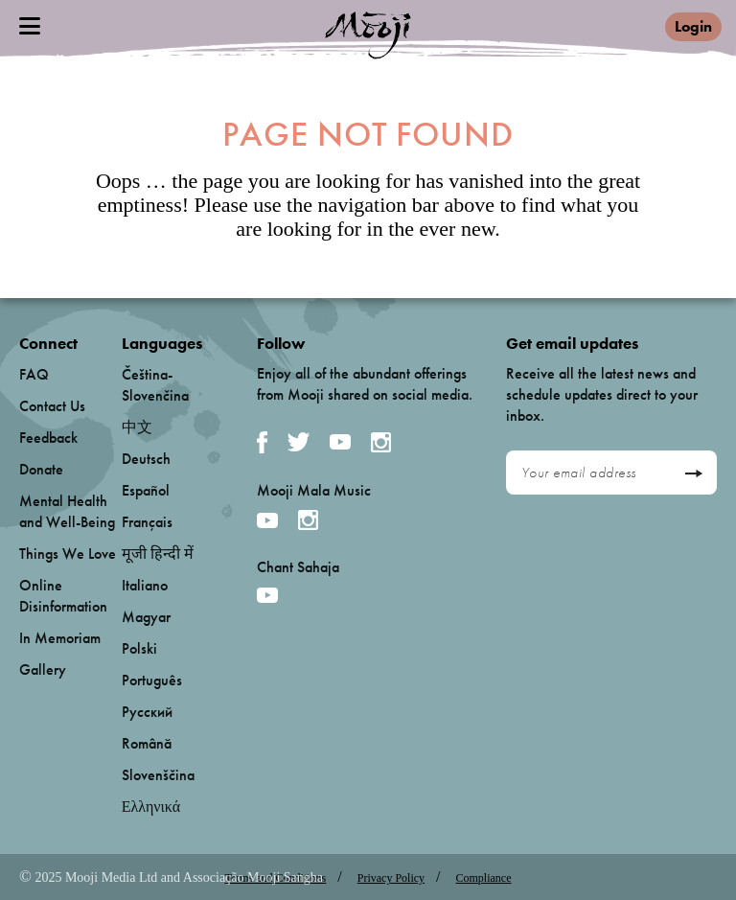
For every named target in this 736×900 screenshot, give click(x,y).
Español (146, 490)
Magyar (146, 617)
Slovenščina (158, 775)
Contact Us (52, 406)
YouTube (340, 442)
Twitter (299, 441)
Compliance (484, 878)
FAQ (34, 374)
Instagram (381, 442)
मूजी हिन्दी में (158, 553)
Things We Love (67, 553)
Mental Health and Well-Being (67, 511)
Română (147, 743)
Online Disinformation (63, 595)
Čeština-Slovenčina (155, 384)
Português (152, 680)
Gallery (42, 669)
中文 (137, 427)
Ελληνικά (151, 806)
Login (693, 26)
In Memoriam (60, 638)
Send (693, 473)
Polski (139, 648)
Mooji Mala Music (314, 490)
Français (147, 522)
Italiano (145, 585)
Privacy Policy (391, 878)
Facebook (262, 442)
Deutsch (146, 459)
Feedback (48, 437)
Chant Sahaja (298, 567)
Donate (41, 469)
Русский (147, 712)
